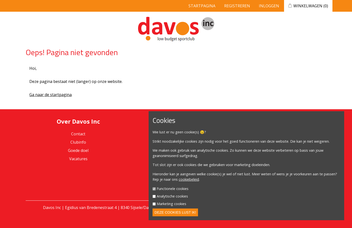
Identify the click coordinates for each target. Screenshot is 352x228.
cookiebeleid (189, 179)
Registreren (237, 6)
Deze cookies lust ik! (175, 212)
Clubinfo (78, 142)
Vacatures (78, 158)
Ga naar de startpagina (50, 94)
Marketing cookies (171, 203)
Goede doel (78, 150)
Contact (78, 134)
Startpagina (201, 6)
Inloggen (269, 6)
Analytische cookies (172, 196)
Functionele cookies (172, 189)
